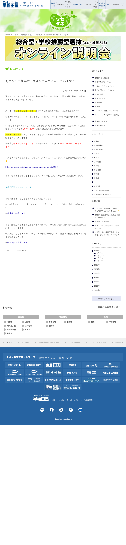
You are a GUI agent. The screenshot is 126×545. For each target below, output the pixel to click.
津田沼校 (97, 186)
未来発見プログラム (103, 82)
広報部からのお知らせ (102, 194)
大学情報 (98, 102)
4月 (98, 253)
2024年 (97, 269)
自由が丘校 (98, 149)
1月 (98, 261)
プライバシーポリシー (78, 342)
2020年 (97, 286)
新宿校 (96, 153)
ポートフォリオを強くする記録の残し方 (107, 227)
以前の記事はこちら (106, 299)
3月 (98, 256)
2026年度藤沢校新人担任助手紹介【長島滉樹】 (107, 216)
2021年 (97, 282)
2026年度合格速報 (102, 78)
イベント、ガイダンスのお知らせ (107, 116)
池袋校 (96, 141)
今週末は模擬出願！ (103, 221)
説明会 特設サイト (16, 213)
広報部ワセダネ (101, 121)
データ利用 (101, 342)
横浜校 (96, 178)
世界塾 (97, 107)
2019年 (97, 290)
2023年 (97, 273)
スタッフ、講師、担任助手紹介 (107, 111)
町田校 (96, 166)
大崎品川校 (98, 145)
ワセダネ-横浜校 (19, 35)
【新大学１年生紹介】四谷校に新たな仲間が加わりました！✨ (107, 209)
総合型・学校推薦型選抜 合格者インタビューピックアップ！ (107, 233)
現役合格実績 (100, 125)
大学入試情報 (100, 98)
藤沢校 (96, 174)
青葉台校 (97, 170)
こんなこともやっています (105, 86)
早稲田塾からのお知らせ (49, 342)
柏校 (95, 182)
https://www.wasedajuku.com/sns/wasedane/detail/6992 (31, 167)
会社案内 (25, 342)
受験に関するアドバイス (104, 90)
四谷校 (96, 157)
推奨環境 (119, 342)
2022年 (97, 278)
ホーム (8, 35)
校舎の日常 (21, 250)
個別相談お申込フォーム (18, 242)
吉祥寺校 (97, 162)
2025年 (97, 265)
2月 (98, 258)
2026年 (97, 251)
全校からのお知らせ (102, 190)
